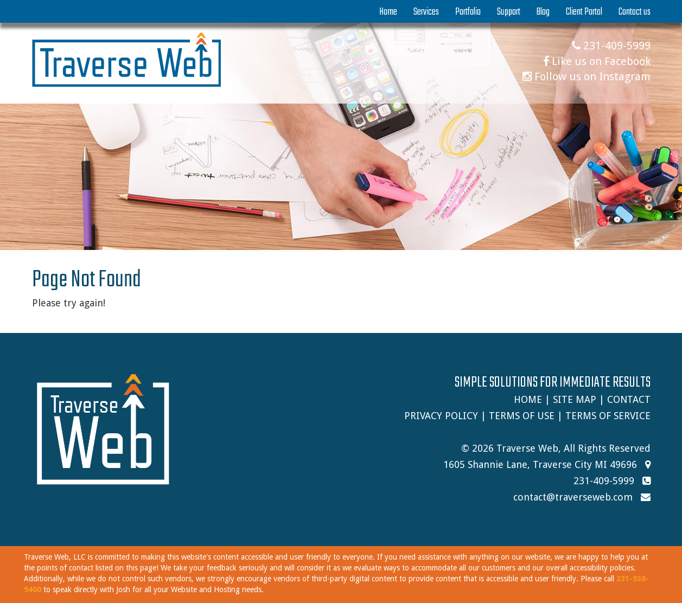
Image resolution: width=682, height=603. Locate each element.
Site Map (574, 399)
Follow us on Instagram (586, 76)
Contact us (635, 12)
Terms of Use (521, 415)
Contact (629, 399)
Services (426, 12)
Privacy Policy (441, 415)
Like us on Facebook (597, 61)
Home (388, 12)
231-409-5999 (611, 45)
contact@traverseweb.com (573, 497)
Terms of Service (608, 415)
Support (508, 12)
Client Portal (584, 12)
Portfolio (468, 12)
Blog (543, 12)
